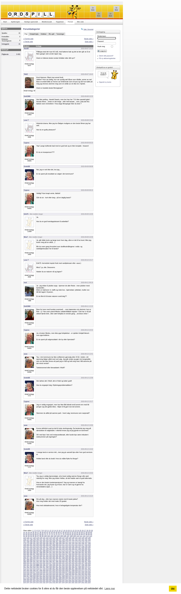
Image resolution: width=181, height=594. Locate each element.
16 (59, 530)
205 (44, 545)
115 (24, 538)
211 (63, 545)
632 (66, 581)
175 (82, 541)
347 (27, 558)
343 (82, 556)
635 (76, 581)
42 (49, 532)
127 (63, 538)
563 (47, 576)
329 (37, 556)
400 (63, 561)
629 (57, 581)
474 (31, 569)
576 (89, 576)
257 (76, 549)
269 (47, 550)
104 (58, 536)
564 (50, 576)
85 (80, 534)
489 (79, 569)
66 (36, 534)
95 (33, 536)
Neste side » (88, 39)
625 (44, 581)
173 (76, 541)
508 (73, 570)
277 (73, 550)
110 (77, 536)
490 (82, 569)
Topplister (60, 22)
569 (66, 576)
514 (24, 572)
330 (40, 556)
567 (60, 576)
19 (66, 530)
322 (82, 554)
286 (34, 552)
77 (61, 534)
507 (69, 570)
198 (89, 543)
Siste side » (89, 41)
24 (78, 530)
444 (69, 565)
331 (44, 556)
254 (66, 549)
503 (57, 570)
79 (66, 534)
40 (45, 532)
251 (57, 549)
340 (73, 556)
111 (80, 536)
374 (47, 559)
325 (24, 556)
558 (31, 576)
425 (76, 563)
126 (60, 538)
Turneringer (60, 34)
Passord (100, 41)
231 (60, 547)
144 (50, 539)
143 (47, 539)
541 (44, 574)
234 (69, 547)
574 (82, 576)
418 (53, 563)
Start (5, 22)
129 (69, 538)
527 (66, 572)
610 (63, 579)
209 (57, 545)
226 (44, 547)
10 (46, 530)
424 (73, 563)
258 (79, 549)
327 (31, 556)
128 (66, 538)
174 (79, 541)
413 (37, 563)
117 (31, 538)
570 (69, 576)
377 (57, 559)
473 (27, 569)
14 (55, 530)
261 (89, 549)
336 (60, 556)
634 (73, 581)
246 (40, 549)
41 (47, 532)
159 (31, 541)
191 (66, 543)
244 (34, 549)
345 (89, 556)
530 (76, 572)
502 (53, 570)
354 (50, 558)
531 (79, 572)
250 (53, 549)
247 (44, 549)
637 (82, 581)
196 (82, 543)
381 (69, 559)
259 (82, 549)
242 (27, 549)
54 (77, 532)
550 (73, 574)
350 (37, 558)
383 (76, 559)
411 (31, 563)
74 (54, 534)
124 (53, 538)
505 (63, 570)
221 (27, 547)
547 (63, 574)
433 (34, 565)
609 (60, 579)
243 (31, 549)
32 (26, 532)
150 (69, 539)
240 (89, 547)
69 (43, 534)
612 (69, 579)
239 (86, 547)
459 (50, 567)
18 (64, 530)
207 (50, 545)
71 (47, 534)
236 (76, 547)
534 (89, 572)
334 (53, 556)
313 (53, 554)
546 (60, 574)
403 (73, 561)
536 (27, 574)
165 (50, 541)
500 (47, 570)
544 (53, 574)
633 (69, 581)
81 (70, 534)
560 (37, 576)
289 (44, 552)
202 (34, 545)
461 (57, 567)
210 (60, 545)
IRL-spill (51, 34)
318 (69, 554)
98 (40, 536)
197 (86, 543)
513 (89, 570)
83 (75, 534)
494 (27, 570)
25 (80, 530)
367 (24, 559)
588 (60, 578)
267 (40, 550)
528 (69, 572)
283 (24, 552)
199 (24, 545)
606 (50, 579)
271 (53, 550)
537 (31, 574)
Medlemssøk (47, 22)
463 (63, 567)
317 (66, 554)
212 (66, 545)
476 (37, 569)
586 (53, 578)
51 (70, 532)
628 (53, 581)
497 (37, 570)
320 (76, 554)
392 (37, 561)
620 (27, 581)
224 (37, 547)
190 (63, 543)
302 (86, 552)
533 (86, 572)
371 (37, 559)
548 (66, 574)
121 (44, 538)
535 (24, 574)
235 (73, 547)
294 (60, 552)
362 (76, 558)
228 (50, 547)
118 (34, 538)
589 (63, 578)
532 (82, 572)
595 (82, 578)
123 (50, 538)
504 (60, 570)
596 (86, 578)
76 (59, 534)
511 (82, 570)
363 (79, 558)
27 (85, 530)
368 (27, 559)
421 (63, 563)
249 (50, 549)
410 (27, 563)
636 (79, 581)
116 (27, 538)
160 (34, 541)
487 (73, 569)
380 (66, 559)
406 (82, 561)
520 (44, 572)
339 (69, 556)
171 (69, 541)
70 (45, 534)
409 (24, 563)
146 (57, 539)
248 (47, 549)
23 (76, 530)
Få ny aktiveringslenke (107, 58)
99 (43, 536)
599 (27, 579)
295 (63, 552)
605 (47, 579)
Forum (70, 22)
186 (50, 543)
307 (34, 554)
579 (31, 578)
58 (86, 532)
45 (56, 532)
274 (63, 550)
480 (50, 569)
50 (68, 532)
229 (53, 547)
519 (40, 572)
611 (66, 579)
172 (73, 541)
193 (73, 543)
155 (86, 539)
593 (76, 578)
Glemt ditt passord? (106, 56)
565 (53, 576)
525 (60, 572)
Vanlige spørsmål (31, 22)
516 (31, 572)
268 (44, 550)
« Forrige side (28, 39)
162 (40, 541)
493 (24, 570)
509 (76, 570)
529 (73, 572)
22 (73, 530)
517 (34, 572)
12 (50, 530)
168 (60, 541)
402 (69, 561)
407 (86, 561)
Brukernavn (101, 36)
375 (50, 559)
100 (45, 536)
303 (89, 552)
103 (55, 536)
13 (53, 530)
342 (79, 556)
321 (79, 554)
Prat (26, 34)
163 (44, 541)
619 (24, 581)
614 (76, 579)
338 (66, 556)
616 (82, 579)
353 (47, 558)
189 (60, 543)
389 (27, 561)
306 (31, 554)
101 (48, 536)
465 (69, 567)
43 (52, 532)
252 (60, 549)
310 (44, 554)
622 (34, 581)
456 (40, 567)
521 (47, 572)
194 (76, 543)
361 (73, 558)
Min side (80, 22)
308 (37, 554)
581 (37, 578)
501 (50, 570)
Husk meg (101, 46)
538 (34, 574)
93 (29, 536)
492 (89, 569)
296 (66, 552)
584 (47, 578)
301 (82, 552)
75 (56, 534)
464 (66, 567)
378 (60, 559)
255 (69, 549)
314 (57, 554)
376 (53, 559)
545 (57, 574)
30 (92, 530)
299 (76, 552)
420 (60, 563)
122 (47, 538)
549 (69, 574)
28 (87, 530)
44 (54, 532)
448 (82, 565)
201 (31, 545)
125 (57, 538)
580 (34, 578)
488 (76, 569)
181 (34, 543)
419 (57, 563)
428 (86, 563)
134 (86, 538)
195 (79, 543)
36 (36, 532)
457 (44, 567)
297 (69, 552)
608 (57, 579)
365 (86, 558)
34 (31, 532)
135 (89, 538)
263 (27, 550)
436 (44, 565)
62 (26, 534)
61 (24, 534)
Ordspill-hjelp (34, 34)
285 (31, 552)
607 (53, 579)
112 (84, 536)
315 (60, 554)
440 (57, 565)
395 (47, 561)
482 (57, 569)
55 (80, 532)
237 (79, 547)
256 (73, 549)
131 (76, 538)
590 (66, 578)
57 (84, 532)
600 (31, 579)
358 (63, 558)
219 (89, 545)
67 (38, 534)
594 (79, 578)
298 (73, 552)
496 (34, 570)
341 (76, 556)
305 (27, 554)
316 (63, 554)
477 (40, 569)
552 (79, 574)
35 (33, 532)
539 (37, 574)
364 (82, 558)
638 (86, 581)
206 (47, 545)
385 (82, 559)
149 (66, 539)
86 (82, 534)
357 (60, 558)
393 (40, 561)
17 (62, 530)
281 (86, 550)
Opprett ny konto (105, 82)
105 (61, 536)
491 (86, 569)
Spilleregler (15, 22)
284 (27, 552)
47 (61, 532)
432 (31, 565)
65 (33, 534)
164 (47, 541)
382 (73, 559)
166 (53, 541)
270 (50, 550)
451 (24, 567)
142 (44, 539)
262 (24, 550)
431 (27, 565)
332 (47, 556)
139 (34, 539)
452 (27, 567)
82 (73, 534)
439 (53, 565)
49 (66, 532)
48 (63, 532)
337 (63, 556)
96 (36, 536)
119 (37, 538)
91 (24, 536)
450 (89, 565)
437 (47, 565)
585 (50, 578)
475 (34, 569)
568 (63, 576)
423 (69, 563)
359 (66, 558)
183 (40, 543)
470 (86, 567)
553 (82, 574)
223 (34, 547)
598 (24, 579)
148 (63, 539)
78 (63, 534)
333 (50, 556)
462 (60, 567)
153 (79, 539)
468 (79, 567)
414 (40, 563)
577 (24, 578)
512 (86, 570)
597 (89, 578)
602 (37, 579)
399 (60, 561)
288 (40, 552)
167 (57, 541)
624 (40, 581)
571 (73, 576)
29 (90, 530)
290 (47, 552)
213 (69, 545)
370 (34, 559)
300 (79, 552)
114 (90, 536)
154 (82, 539)
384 (79, 559)
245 (37, 549)
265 (34, 550)
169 (63, 541)
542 (47, 574)
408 (89, 561)
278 (76, 550)
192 (69, 543)
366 (89, 558)
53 (75, 532)
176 (86, 541)
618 (89, 579)
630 (60, 581)
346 (24, 558)
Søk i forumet (88, 29)
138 (31, 539)
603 (40, 579)
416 (47, 563)
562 (44, 576)
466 (73, 567)
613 (73, 579)
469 (82, 567)
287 (37, 552)
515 (27, 572)
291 (50, 552)
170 (66, 541)
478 (44, 569)
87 (84, 534)
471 (89, 567)
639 (89, 581)
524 (57, 572)
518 (37, 572)
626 (47, 581)
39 (43, 532)
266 (37, 550)
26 (83, 530)
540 (40, 574)
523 (53, 572)
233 (66, 547)
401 (66, 561)
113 (87, 536)
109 (74, 536)
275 (66, 550)
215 (76, 545)
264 (31, 550)
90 (91, 534)
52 (73, 532)
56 (82, 532)
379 (63, 559)
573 (79, 576)
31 (24, 532)
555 (89, 574)
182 (37, 543)
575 (86, 576)
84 (77, 534)
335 (57, 556)
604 (44, 579)
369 (31, 559)
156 (89, 539)
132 (79, 538)
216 (79, 545)
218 (86, 545)
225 (40, 547)
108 (71, 536)
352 (44, 558)
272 (57, 550)
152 (76, 539)
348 (31, 558)
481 (53, 569)
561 (40, 576)
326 (27, 556)
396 (50, 561)
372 (40, 559)
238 (82, 547)
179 (27, 543)
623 (37, 581)
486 (69, 569)
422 (66, 563)
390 (31, 561)
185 (47, 543)
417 (50, 563)
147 (60, 539)
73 (52, 534)
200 (27, 545)
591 (69, 578)
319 (73, 554)
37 (38, 532)
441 (60, 565)
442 (63, 565)
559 (34, 576)
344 (86, 556)
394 (44, 561)
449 (86, 565)
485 (66, 569)
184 (44, 543)
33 (29, 532)
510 (79, 570)
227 (47, 547)
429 (89, 563)
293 (57, 552)
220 (24, 547)
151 (73, 539)
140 (37, 539)
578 (27, 578)
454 (34, 567)
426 (79, 563)
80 (68, 534)
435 (40, 565)
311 (47, 554)
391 (34, 561)
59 (89, 532)
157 (24, 541)
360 (69, 558)
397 (53, 561)
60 (91, 532)
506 (66, 570)
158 (27, 541)
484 (63, 569)
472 (24, 569)
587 (57, 578)
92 (26, 536)
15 (57, 530)
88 (86, 534)
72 (49, 534)
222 (31, 547)
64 (31, 534)
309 (40, 554)
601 (34, 579)
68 (40, 534)
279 (79, 550)
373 (44, 559)
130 (73, 538)
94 (31, 536)
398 (57, 561)
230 (57, 547)
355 (53, 558)
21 (71, 530)
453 (31, 567)
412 (34, 563)
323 (86, 554)
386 (86, 559)
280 (82, 550)
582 (40, 578)
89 (89, 534)
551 (76, 574)
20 (69, 530)
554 (86, 574)
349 (34, 558)
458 (47, 567)
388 (24, 561)
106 (64, 536)
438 (50, 565)
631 (63, 581)
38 (40, 532)
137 (27, 539)
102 (52, 536)
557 (27, 576)
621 (31, 581)
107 (68, 536)
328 (34, 556)
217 (82, 545)
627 (50, 581)
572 (76, 576)
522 (50, 572)
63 (29, 534)
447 (79, 565)
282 (89, 550)
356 (57, 558)
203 (37, 545)
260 (86, 549)
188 (57, 543)
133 (82, 538)
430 (24, 565)
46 (59, 532)
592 (73, 578)
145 (53, 539)
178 (24, 543)
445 (73, 565)
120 (40, 538)
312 (50, 554)
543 (50, 574)
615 (79, 579)
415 (44, 563)
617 (86, 579)
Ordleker (43, 34)
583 (44, 578)
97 (38, 536)
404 (76, 561)
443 (66, 565)
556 (24, 576)
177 (89, 541)
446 (76, 565)
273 (60, 550)
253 (63, 549)
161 (37, 541)
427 (82, 563)
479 (47, 569)
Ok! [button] (173, 588)
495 (31, 570)
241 (24, 549)
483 (60, 569)
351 (40, 558)
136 (24, 539)
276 (69, 550)
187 (53, 543)
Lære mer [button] (110, 588)
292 (53, 552)
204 (40, 545)
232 (63, 547)
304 (24, 554)
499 (44, 570)
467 (76, 567)
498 (40, 570)
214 (73, 545)
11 (48, 530)
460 (53, 567)
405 (79, 561)
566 (57, 576)
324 (89, 554)
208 (53, 545)
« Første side (28, 41)
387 (89, 559)
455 (37, 567)
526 (63, 572)
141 (40, 539)
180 (31, 543)
